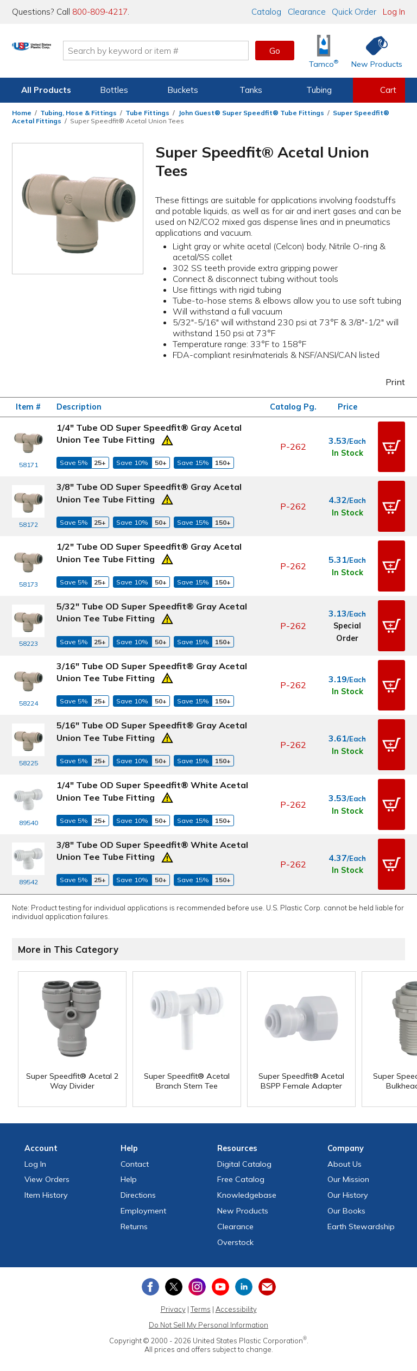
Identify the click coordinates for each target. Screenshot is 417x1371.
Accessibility (236, 1278)
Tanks (250, 90)
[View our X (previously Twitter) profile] (174, 1257)
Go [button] (274, 50)
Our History (347, 1164)
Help (129, 1149)
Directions (138, 1164)
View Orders (47, 1149)
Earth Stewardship (361, 1196)
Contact (135, 1134)
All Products (46, 90)
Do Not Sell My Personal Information (208, 1294)
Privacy (173, 1278)
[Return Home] (76, 52)
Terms (201, 1278)
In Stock (347, 451)
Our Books (346, 1180)
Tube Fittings (147, 113)
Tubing (319, 90)
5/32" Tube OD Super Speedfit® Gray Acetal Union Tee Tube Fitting (151, 600)
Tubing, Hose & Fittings (78, 113)
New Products (242, 1180)
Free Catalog (240, 1149)
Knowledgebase (246, 1164)
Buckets (182, 90)
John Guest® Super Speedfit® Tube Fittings (251, 113)
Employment (143, 1180)
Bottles (114, 90)
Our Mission (348, 1149)
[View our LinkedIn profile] (244, 1257)
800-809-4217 (100, 12)
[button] (391, 444)
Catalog (266, 12)
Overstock (235, 1212)
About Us (344, 1134)
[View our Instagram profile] (197, 1257)
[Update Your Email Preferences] (267, 1257)
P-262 (293, 444)
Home (21, 113)
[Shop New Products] (373, 51)
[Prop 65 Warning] (167, 438)
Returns (134, 1196)
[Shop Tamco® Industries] (323, 51)
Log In (394, 12)
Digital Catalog (244, 1134)
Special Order (347, 619)
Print (388, 381)
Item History (46, 1164)
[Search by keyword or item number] (200, 50)
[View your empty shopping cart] (379, 90)
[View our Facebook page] (150, 1257)
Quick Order (354, 12)
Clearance (307, 12)
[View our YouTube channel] (220, 1257)
